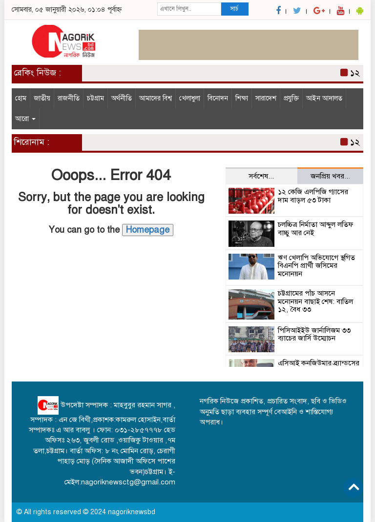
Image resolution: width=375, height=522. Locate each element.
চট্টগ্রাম (95, 98)
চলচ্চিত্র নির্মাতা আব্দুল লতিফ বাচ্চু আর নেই (316, 228)
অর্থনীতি (121, 98)
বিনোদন (218, 98)
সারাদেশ (265, 98)
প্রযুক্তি (291, 98)
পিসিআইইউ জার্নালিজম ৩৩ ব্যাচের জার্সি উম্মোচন (314, 334)
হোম (20, 98)
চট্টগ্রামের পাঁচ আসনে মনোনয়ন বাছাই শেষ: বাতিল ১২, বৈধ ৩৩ (315, 301)
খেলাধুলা (189, 98)
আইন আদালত (324, 98)
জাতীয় (42, 98)
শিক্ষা (241, 98)
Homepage (147, 229)
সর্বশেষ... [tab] (261, 176)
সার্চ (234, 8)
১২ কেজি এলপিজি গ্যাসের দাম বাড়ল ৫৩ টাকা (313, 195)
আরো (25, 119)
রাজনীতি (69, 98)
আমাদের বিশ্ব (155, 98)
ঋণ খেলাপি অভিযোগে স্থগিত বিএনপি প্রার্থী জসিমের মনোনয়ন (316, 265)
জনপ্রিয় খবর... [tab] (330, 176)
